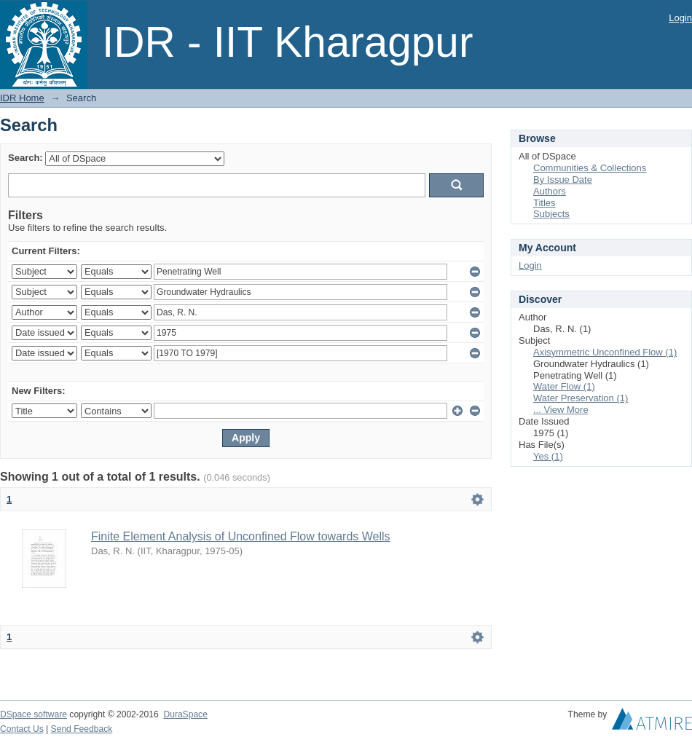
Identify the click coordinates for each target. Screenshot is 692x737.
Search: (25, 157)
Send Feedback (82, 729)
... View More (561, 409)
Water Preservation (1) (580, 398)
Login (680, 17)
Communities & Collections (589, 167)
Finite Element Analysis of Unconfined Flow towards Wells (240, 536)
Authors (549, 191)
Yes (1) (548, 456)
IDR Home (22, 97)
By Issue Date (562, 179)
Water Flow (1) (564, 386)
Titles (544, 202)
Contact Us (22, 729)
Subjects (551, 213)
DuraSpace (185, 714)
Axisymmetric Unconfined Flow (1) (605, 352)
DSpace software (33, 714)
